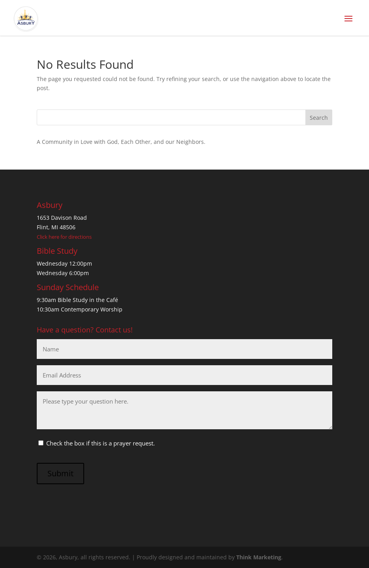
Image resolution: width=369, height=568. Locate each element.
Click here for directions (64, 236)
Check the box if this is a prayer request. (100, 443)
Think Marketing (258, 557)
